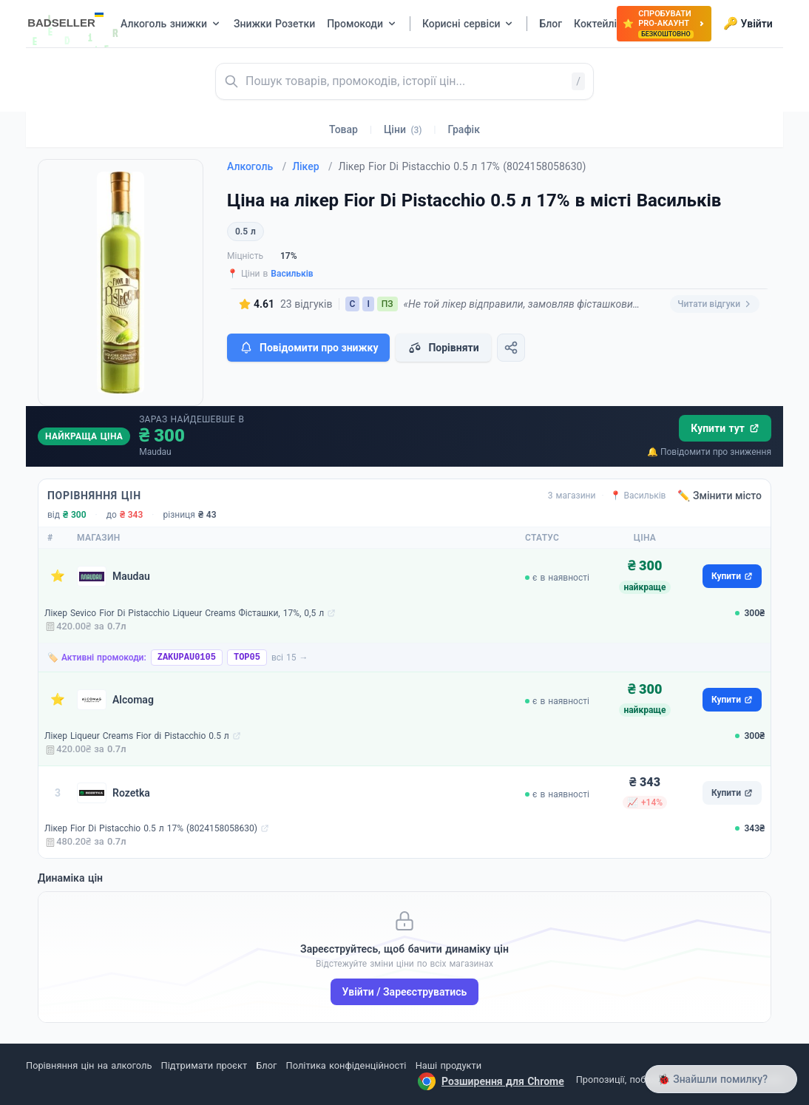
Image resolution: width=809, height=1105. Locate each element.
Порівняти (442, 347)
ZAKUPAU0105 (187, 657)
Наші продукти (448, 1065)
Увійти (748, 24)
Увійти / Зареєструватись (404, 992)
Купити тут (725, 428)
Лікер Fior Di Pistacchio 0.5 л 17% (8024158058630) (150, 828)
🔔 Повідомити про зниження (709, 452)
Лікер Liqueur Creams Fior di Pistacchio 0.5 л (136, 736)
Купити (732, 576)
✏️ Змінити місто (719, 495)
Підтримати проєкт (204, 1065)
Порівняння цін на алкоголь (89, 1065)
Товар (343, 129)
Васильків (292, 273)
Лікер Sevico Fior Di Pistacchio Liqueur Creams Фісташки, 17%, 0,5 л (184, 613)
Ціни (403, 129)
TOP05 (247, 657)
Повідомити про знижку (308, 347)
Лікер (312, 166)
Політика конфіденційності (346, 1065)
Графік (464, 129)
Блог (266, 1065)
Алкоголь (256, 166)
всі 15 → (289, 657)
